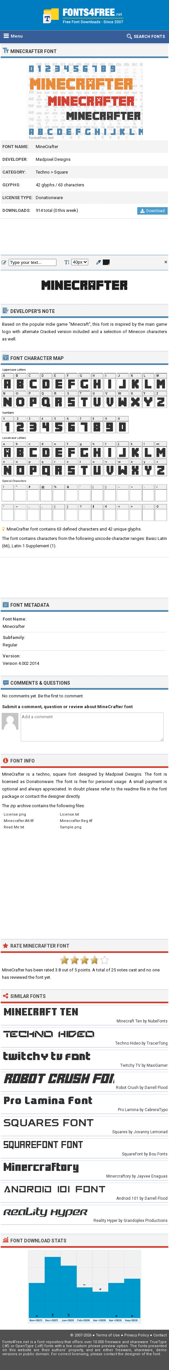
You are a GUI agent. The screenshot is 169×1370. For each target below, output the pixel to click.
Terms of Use (108, 1335)
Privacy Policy (136, 1335)
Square (61, 172)
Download (152, 211)
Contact (160, 1335)
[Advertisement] (84, 237)
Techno (43, 172)
